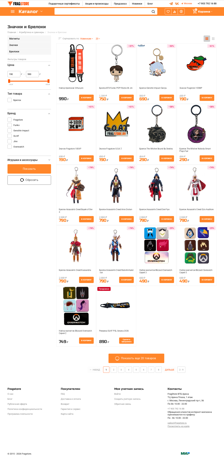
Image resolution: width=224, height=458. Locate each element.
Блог (150, 3)
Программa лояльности (20, 414)
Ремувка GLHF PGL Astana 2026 (114, 331)
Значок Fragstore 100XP (70, 149)
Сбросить (29, 180)
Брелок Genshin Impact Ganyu (153, 88)
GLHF (16, 136)
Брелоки (14, 51)
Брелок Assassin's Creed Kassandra (75, 270)
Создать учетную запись (127, 399)
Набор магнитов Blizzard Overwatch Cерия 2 (75, 332)
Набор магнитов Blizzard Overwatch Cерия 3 (155, 271)
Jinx (15, 141)
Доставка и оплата (71, 399)
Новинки (137, 3)
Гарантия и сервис (70, 409)
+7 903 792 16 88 (207, 3)
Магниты (14, 38)
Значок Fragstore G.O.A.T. (110, 149)
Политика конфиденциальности (24, 409)
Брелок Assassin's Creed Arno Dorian (115, 209)
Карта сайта (67, 414)
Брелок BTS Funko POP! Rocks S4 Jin (116, 88)
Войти (117, 394)
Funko (16, 125)
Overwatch (18, 146)
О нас (10, 394)
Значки (13, 45)
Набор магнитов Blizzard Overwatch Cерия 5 (195, 271)
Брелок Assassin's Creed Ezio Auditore (196, 209)
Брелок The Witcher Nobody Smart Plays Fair (195, 150)
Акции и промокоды (97, 3)
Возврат (65, 404)
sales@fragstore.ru (177, 423)
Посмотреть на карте (179, 426)
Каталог (28, 11)
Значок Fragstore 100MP (190, 88)
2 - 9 (181, 369)
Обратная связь (122, 404)
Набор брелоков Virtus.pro (71, 88)
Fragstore (18, 119)
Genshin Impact (21, 130)
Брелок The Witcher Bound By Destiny (156, 149)
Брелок (17, 100)
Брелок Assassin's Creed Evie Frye (154, 209)
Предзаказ (120, 3)
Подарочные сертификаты (64, 3)
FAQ (63, 394)
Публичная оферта (17, 404)
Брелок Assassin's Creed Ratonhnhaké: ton (116, 271)
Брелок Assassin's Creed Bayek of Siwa (75, 210)
